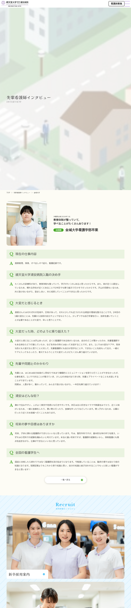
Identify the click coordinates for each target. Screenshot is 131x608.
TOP (8, 192)
